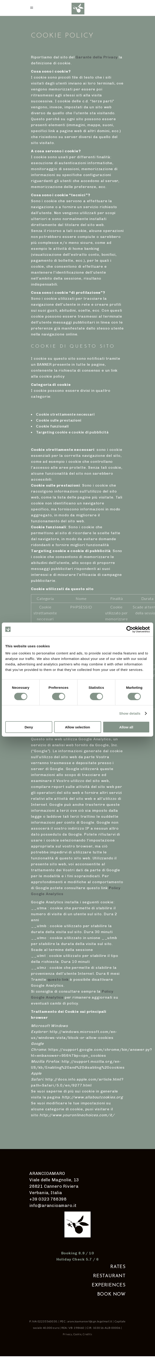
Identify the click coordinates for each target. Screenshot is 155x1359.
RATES (118, 1267)
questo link (58, 979)
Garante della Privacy (97, 57)
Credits (87, 1334)
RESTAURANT (109, 1276)
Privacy (67, 1334)
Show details (130, 713)
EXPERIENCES (109, 1285)
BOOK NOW (111, 1294)
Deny (29, 727)
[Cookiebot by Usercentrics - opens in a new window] (130, 629)
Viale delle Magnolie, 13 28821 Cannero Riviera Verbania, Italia (54, 1186)
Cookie (77, 1334)
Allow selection (77, 727)
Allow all (126, 727)
